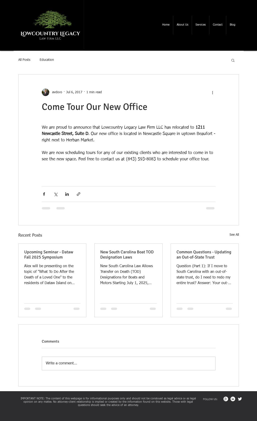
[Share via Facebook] (44, 194)
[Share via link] (78, 194)
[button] (182, 25)
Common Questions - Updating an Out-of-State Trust (203, 254)
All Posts (24, 60)
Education (47, 60)
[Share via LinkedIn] (67, 194)
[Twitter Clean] (240, 399)
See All (234, 234)
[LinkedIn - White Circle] (232, 399)
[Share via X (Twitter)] (55, 194)
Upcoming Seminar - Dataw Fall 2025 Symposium (48, 254)
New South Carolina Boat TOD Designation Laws (127, 254)
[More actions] (212, 92)
